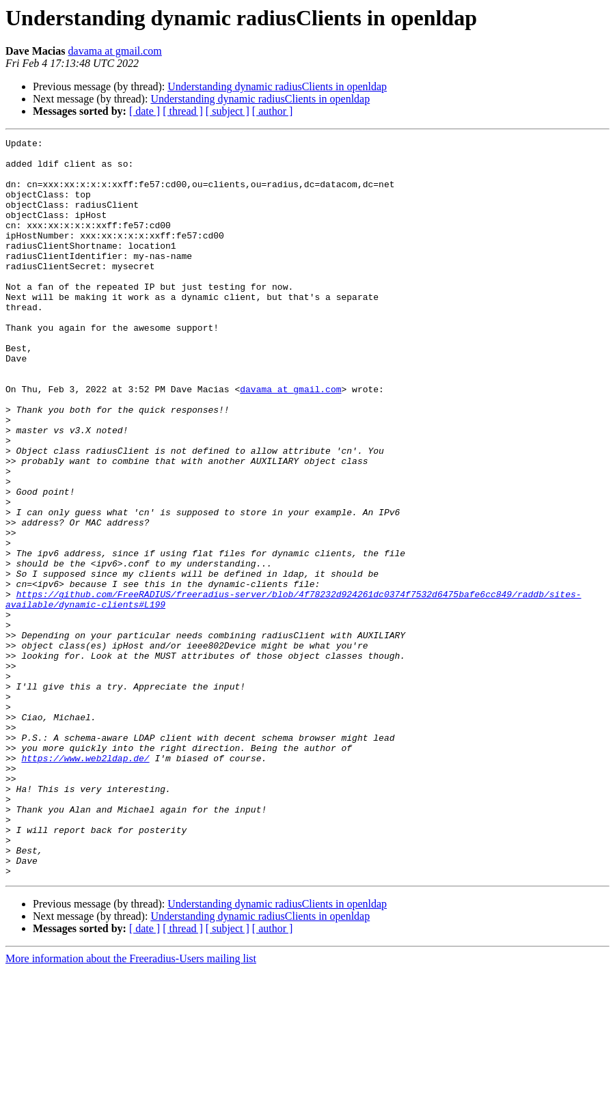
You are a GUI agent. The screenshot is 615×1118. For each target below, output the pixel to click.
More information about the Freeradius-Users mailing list (130, 1106)
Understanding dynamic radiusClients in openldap (277, 86)
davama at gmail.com (115, 51)
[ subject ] (227, 111)
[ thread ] (183, 111)
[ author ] (272, 111)
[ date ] (144, 111)
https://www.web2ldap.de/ (85, 883)
